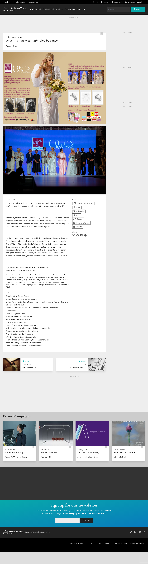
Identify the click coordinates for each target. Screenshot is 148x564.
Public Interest (81, 223)
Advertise (116, 543)
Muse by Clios (32, 2)
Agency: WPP (46, 457)
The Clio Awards (19, 2)
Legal (125, 543)
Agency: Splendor (120, 457)
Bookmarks (117, 2)
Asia (76, 215)
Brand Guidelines (137, 543)
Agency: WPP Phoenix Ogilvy (16, 457)
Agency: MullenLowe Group (87, 457)
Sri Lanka (78, 211)
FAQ (90, 543)
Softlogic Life (82, 450)
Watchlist (81, 9)
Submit (141, 2)
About (107, 543)
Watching (130, 2)
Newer (26, 361)
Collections (70, 9)
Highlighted (35, 9)
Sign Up (86, 520)
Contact (98, 543)
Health (77, 227)
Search (138, 9)
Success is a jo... (29, 367)
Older (82, 361)
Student (59, 9)
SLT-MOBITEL (10, 450)
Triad (15, 46)
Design (78, 219)
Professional (48, 9)
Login (95, 2)
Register (105, 2)
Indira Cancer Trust (14, 37)
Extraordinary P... (78, 367)
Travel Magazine (120, 450)
